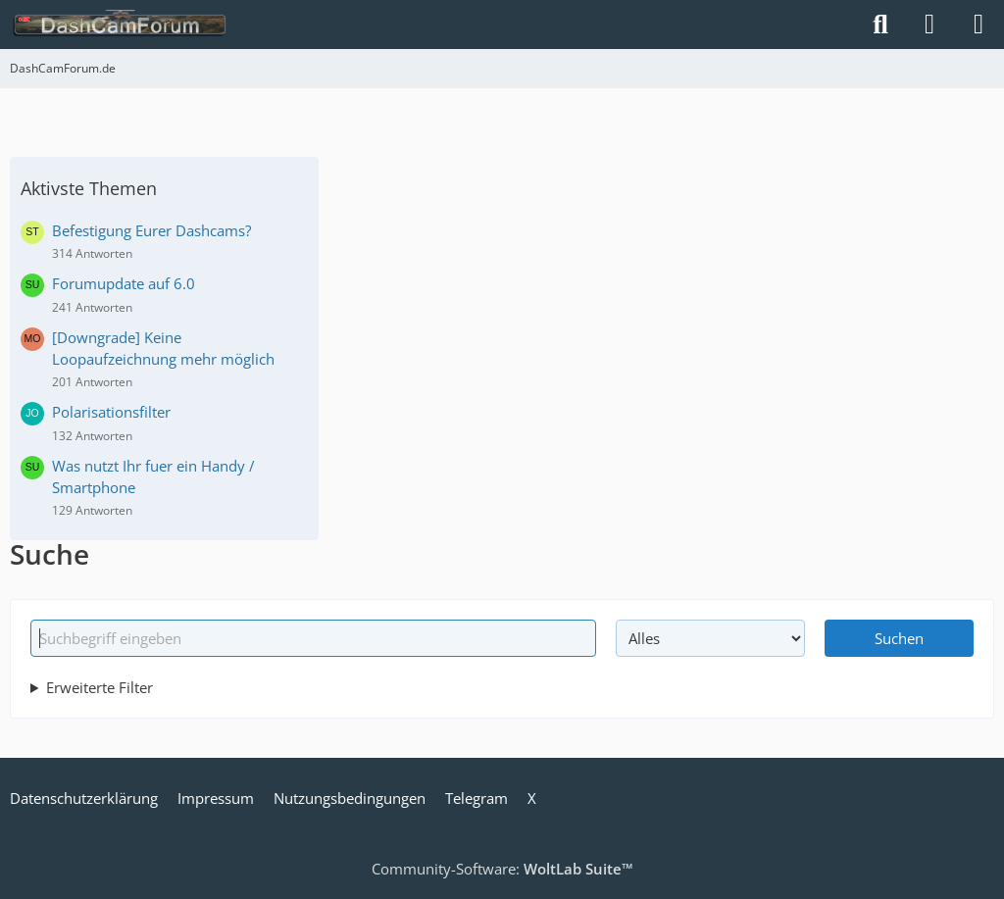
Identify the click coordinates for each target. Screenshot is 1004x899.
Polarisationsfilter (111, 412)
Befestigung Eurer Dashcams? (151, 230)
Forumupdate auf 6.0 (123, 283)
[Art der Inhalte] (710, 638)
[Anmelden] (929, 24)
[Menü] (978, 24)
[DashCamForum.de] (120, 24)
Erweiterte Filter (99, 687)
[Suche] (880, 24)
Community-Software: (502, 868)
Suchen (899, 638)
